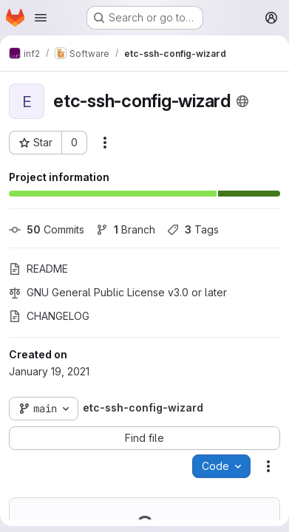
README (38, 268)
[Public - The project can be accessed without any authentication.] (242, 101)
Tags (193, 229)
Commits (46, 229)
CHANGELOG (49, 316)
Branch (125, 229)
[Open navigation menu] (40, 18)
